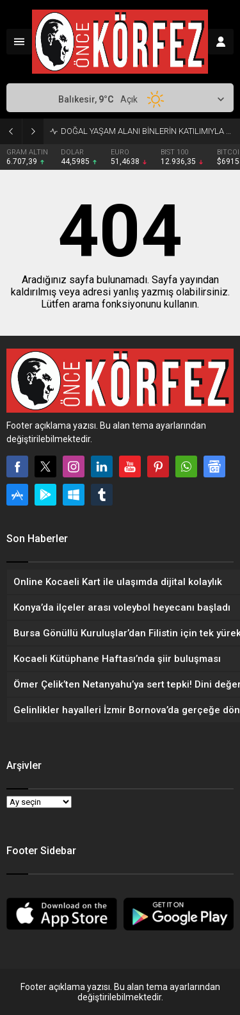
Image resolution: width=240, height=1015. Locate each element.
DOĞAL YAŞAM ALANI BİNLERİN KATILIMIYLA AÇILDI (147, 131)
